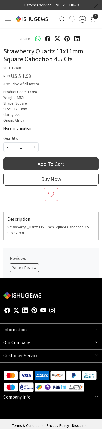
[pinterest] (67, 38)
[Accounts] (82, 19)
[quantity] (21, 147)
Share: (25, 38)
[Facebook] (7, 311)
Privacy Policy (58, 425)
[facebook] (47, 38)
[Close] (95, 6)
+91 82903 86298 (67, 4)
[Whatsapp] (38, 38)
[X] (16, 311)
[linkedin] (77, 38)
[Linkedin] (25, 311)
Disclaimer (80, 425)
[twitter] (57, 38)
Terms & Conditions (28, 425)
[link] (62, 19)
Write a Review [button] (24, 267)
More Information (17, 128)
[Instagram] (52, 311)
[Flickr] (58, 311)
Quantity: (10, 138)
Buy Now (51, 179)
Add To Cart (51, 163)
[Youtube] (43, 311)
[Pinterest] (34, 311)
